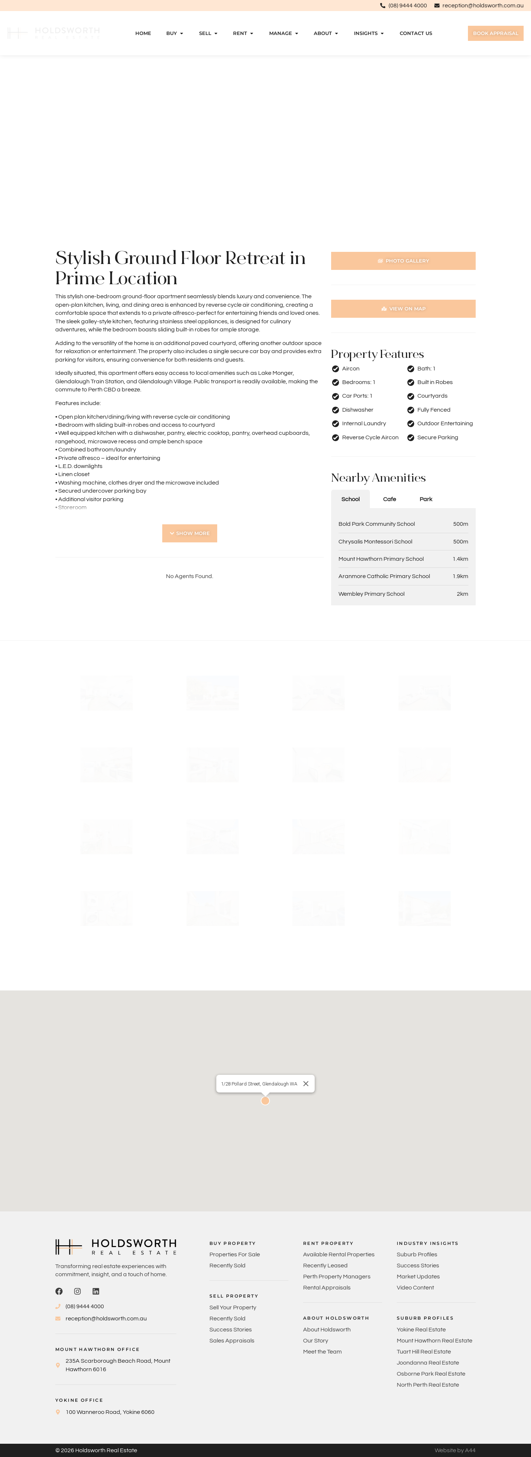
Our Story (315, 1341)
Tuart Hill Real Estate (424, 1352)
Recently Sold (227, 1265)
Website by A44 (455, 1450)
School (350, 499)
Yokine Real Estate (421, 1330)
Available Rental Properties (339, 1254)
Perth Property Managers (337, 1277)
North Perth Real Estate (428, 1385)
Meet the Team (322, 1352)
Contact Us (416, 33)
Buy (175, 33)
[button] (189, 533)
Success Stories (230, 1330)
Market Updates (418, 1277)
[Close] (306, 1083)
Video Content (415, 1288)
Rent (243, 33)
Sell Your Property (232, 1307)
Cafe (389, 499)
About (326, 33)
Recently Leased (325, 1265)
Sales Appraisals (231, 1341)
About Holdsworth (327, 1330)
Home (143, 33)
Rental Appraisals (327, 1288)
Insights (369, 33)
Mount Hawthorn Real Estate (434, 1341)
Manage (284, 33)
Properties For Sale (234, 1254)
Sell (208, 33)
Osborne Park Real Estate (431, 1374)
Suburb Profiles (417, 1254)
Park (426, 499)
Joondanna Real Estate (428, 1363)
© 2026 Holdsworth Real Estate (96, 1450)
